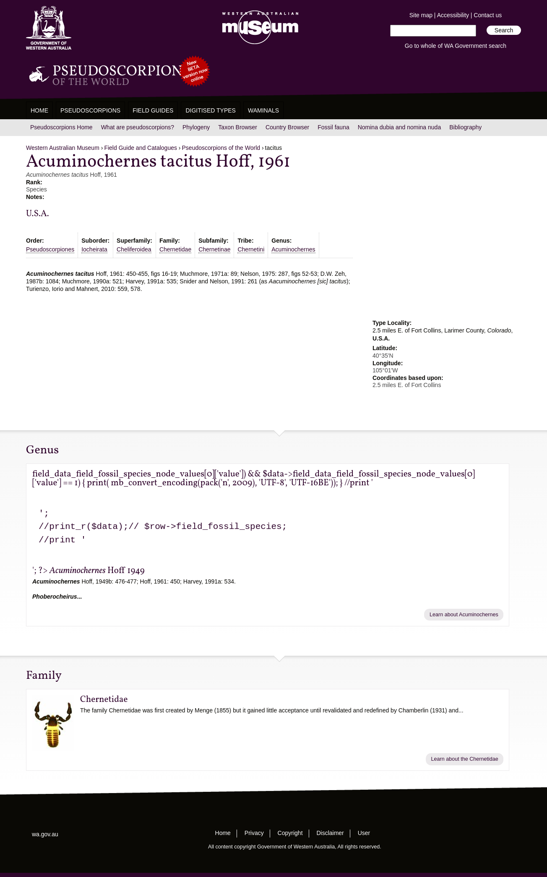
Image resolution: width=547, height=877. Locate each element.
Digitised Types (210, 110)
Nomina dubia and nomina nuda (399, 127)
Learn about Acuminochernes (464, 615)
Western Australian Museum (258, 28)
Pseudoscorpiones (50, 249)
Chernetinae (214, 249)
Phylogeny (196, 127)
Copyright (290, 833)
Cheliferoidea (134, 249)
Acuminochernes (293, 249)
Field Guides (153, 110)
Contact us (488, 15)
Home (39, 110)
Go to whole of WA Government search (455, 45)
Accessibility (453, 15)
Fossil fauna (333, 127)
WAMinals (263, 110)
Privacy (254, 833)
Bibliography (465, 127)
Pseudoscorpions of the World (221, 147)
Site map (420, 15)
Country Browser (287, 127)
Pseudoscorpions (90, 110)
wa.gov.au (45, 834)
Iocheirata (94, 249)
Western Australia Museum (48, 28)
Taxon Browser (237, 127)
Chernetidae (175, 249)
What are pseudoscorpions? (137, 127)
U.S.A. (37, 214)
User (364, 833)
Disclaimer (330, 833)
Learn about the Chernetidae (464, 759)
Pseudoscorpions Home (61, 127)
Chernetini (250, 249)
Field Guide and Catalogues (140, 147)
